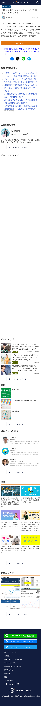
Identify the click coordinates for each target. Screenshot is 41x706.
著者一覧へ (20, 472)
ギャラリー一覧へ (21, 614)
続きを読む (20, 43)
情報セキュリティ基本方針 (13, 659)
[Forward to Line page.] (20, 636)
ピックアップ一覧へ (21, 379)
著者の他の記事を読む (20, 147)
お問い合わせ (8, 670)
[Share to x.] (17, 58)
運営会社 (7, 656)
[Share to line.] (23, 58)
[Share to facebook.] (12, 58)
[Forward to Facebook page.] (20, 641)
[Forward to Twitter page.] (20, 647)
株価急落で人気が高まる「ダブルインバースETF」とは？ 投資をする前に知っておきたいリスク (20, 88)
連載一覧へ (20, 563)
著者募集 (7, 673)
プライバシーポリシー (11, 663)
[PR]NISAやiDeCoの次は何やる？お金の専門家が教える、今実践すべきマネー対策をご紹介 (21, 52)
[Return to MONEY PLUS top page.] (20, 2)
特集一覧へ (20, 424)
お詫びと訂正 (8, 680)
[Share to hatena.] (29, 58)
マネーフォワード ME (11, 684)
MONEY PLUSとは (10, 652)
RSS (5, 677)
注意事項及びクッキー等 (12, 666)
